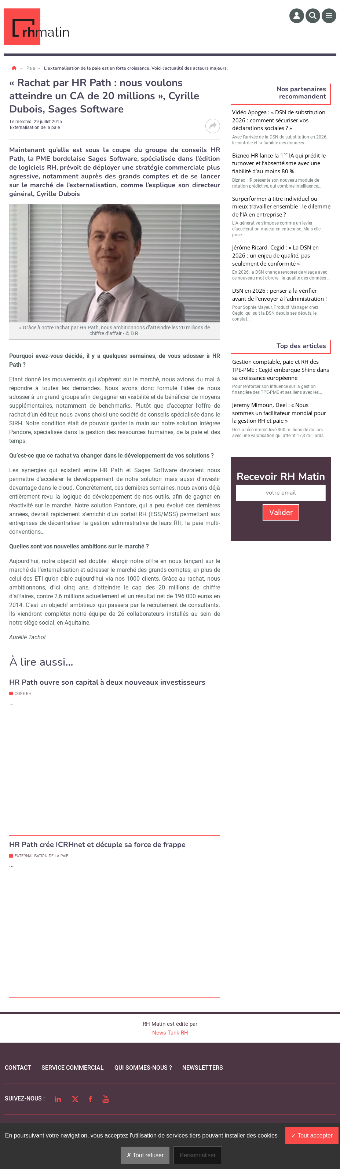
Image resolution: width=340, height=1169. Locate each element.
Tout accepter (312, 1135)
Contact (18, 1067)
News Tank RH (170, 1032)
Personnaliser (198, 1155)
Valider (281, 512)
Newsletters (202, 1067)
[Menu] (329, 15)
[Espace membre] (296, 15)
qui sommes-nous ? (143, 1067)
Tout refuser (145, 1155)
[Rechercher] (313, 15)
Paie (31, 68)
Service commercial (72, 1067)
